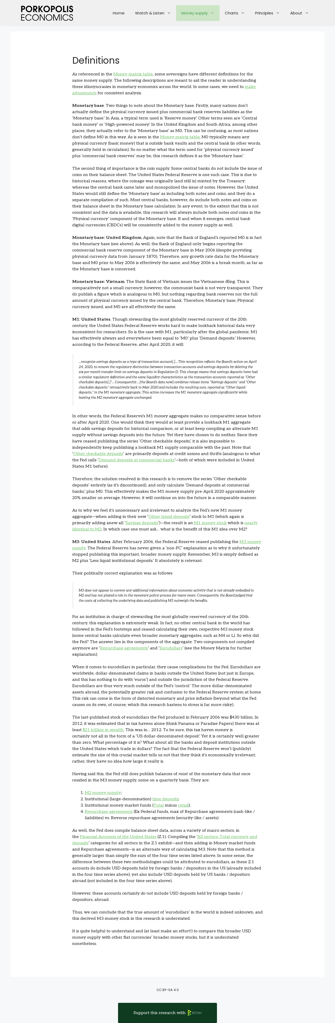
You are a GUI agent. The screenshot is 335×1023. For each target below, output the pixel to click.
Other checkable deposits (98, 453)
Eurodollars (171, 648)
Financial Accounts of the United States (118, 836)
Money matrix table (133, 74)
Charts (237, 13)
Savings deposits (142, 523)
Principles (270, 13)
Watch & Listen (155, 13)
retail (183, 805)
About (302, 13)
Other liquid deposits (168, 516)
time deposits (165, 799)
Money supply (200, 13)
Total (158, 805)
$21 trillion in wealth (103, 729)
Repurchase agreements (124, 648)
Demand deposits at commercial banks (137, 460)
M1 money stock (210, 523)
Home (119, 13)
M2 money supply (103, 792)
